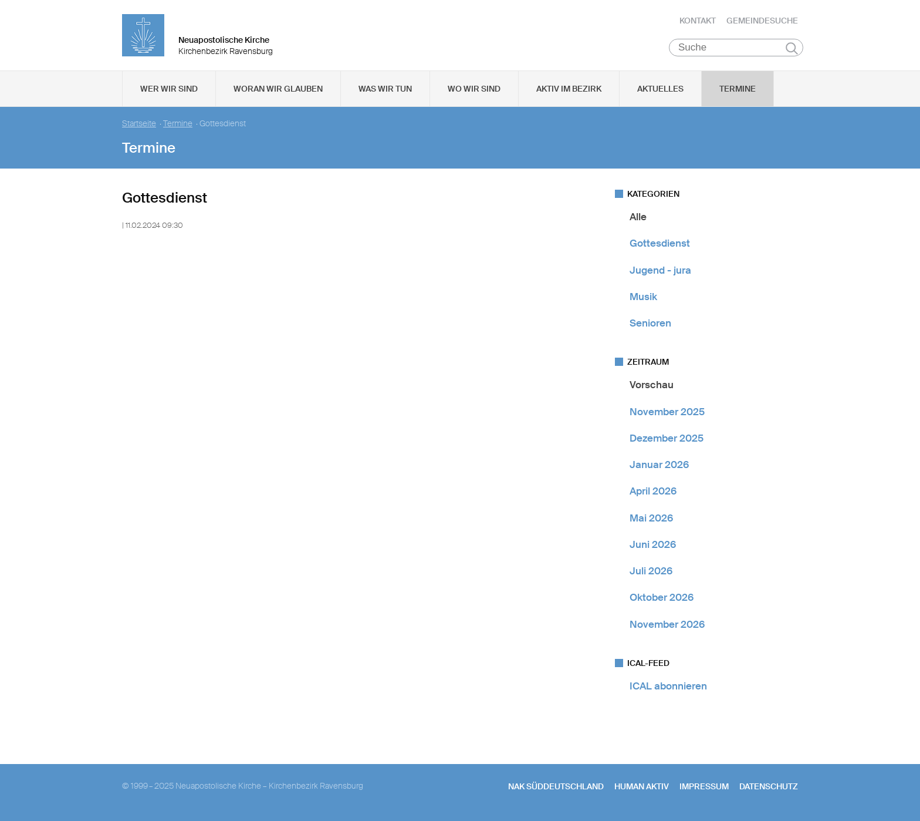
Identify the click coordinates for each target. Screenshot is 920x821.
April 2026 (653, 490)
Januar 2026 (659, 464)
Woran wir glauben (278, 88)
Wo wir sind (474, 88)
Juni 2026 (653, 544)
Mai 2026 (651, 518)
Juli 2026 (651, 570)
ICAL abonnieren (668, 685)
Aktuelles (660, 88)
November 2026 (667, 624)
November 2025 (667, 411)
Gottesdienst (660, 243)
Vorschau (652, 384)
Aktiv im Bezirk (568, 88)
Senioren (650, 323)
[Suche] (736, 47)
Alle (638, 216)
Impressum (704, 786)
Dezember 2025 (666, 438)
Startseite (139, 124)
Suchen (792, 48)
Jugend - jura (660, 270)
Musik (643, 296)
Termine (737, 88)
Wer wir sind (169, 88)
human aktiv (641, 786)
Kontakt (697, 20)
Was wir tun (385, 88)
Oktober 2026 (662, 597)
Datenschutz (768, 786)
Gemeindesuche (762, 20)
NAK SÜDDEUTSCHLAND (556, 786)
